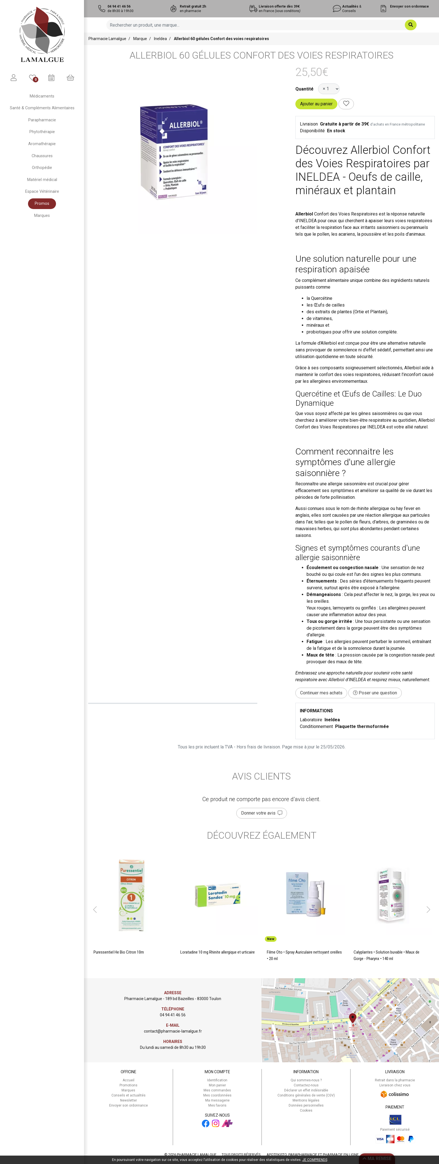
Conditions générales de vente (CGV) (306, 1095)
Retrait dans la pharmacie (395, 1080)
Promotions (128, 1085)
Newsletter (128, 1100)
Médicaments (42, 96)
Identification (217, 1080)
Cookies (306, 1110)
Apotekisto (313, 1155)
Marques (42, 215)
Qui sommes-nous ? (306, 1080)
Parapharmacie (42, 120)
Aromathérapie (42, 144)
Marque (140, 38)
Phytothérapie (42, 131)
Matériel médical (42, 179)
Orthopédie (42, 167)
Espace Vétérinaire (42, 191)
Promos (42, 203)
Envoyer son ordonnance (128, 1105)
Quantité (304, 89)
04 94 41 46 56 (173, 1015)
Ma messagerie (217, 1100)
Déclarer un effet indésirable (306, 1090)
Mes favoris (217, 1105)
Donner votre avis (261, 813)
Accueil (128, 1080)
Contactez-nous (306, 1085)
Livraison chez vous (394, 1085)
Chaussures (42, 156)
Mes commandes (217, 1090)
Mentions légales (306, 1100)
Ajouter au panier (316, 103)
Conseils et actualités (128, 1095)
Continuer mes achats (321, 692)
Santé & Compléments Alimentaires (42, 108)
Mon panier (217, 1085)
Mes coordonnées (217, 1095)
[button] (95, 909)
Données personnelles (306, 1105)
